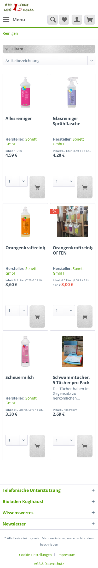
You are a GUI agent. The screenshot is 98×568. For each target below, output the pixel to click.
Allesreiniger (18, 118)
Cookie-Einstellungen (35, 554)
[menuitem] (14, 19)
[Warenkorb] (89, 19)
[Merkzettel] (64, 19)
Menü (14, 18)
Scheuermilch (19, 377)
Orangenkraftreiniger (25, 248)
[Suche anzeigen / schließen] (52, 19)
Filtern (14, 48)
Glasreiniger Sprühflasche (66, 121)
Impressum (66, 554)
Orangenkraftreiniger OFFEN (73, 250)
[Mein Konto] (77, 19)
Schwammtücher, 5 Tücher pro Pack (71, 380)
